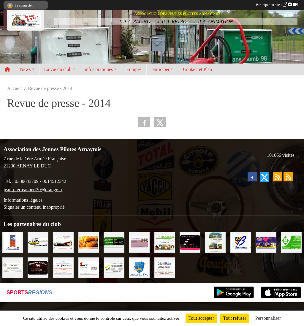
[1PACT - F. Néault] (88, 267)
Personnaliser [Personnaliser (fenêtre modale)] (268, 318)
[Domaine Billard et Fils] (12, 267)
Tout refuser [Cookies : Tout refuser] (234, 318)
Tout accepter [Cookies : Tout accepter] (201, 318)
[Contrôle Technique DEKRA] (291, 241)
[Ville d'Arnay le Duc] (139, 267)
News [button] (25, 69)
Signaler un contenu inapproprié (34, 207)
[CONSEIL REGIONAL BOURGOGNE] (240, 241)
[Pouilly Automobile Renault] (63, 241)
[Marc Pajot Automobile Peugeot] (215, 241)
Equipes (134, 69)
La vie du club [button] (58, 69)
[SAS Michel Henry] (114, 241)
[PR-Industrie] (63, 267)
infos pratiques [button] (99, 69)
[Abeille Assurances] (114, 267)
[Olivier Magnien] (88, 241)
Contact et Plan (197, 69)
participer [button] (160, 69)
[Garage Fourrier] (38, 241)
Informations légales (23, 199)
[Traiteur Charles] (190, 241)
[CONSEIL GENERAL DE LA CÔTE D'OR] (12, 241)
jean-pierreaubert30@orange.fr (33, 189)
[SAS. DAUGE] (164, 241)
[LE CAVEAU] (139, 241)
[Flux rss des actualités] (277, 176)
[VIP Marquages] (266, 241)
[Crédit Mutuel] (164, 267)
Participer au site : (276, 5)
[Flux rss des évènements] (288, 176)
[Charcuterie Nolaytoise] (38, 267)
